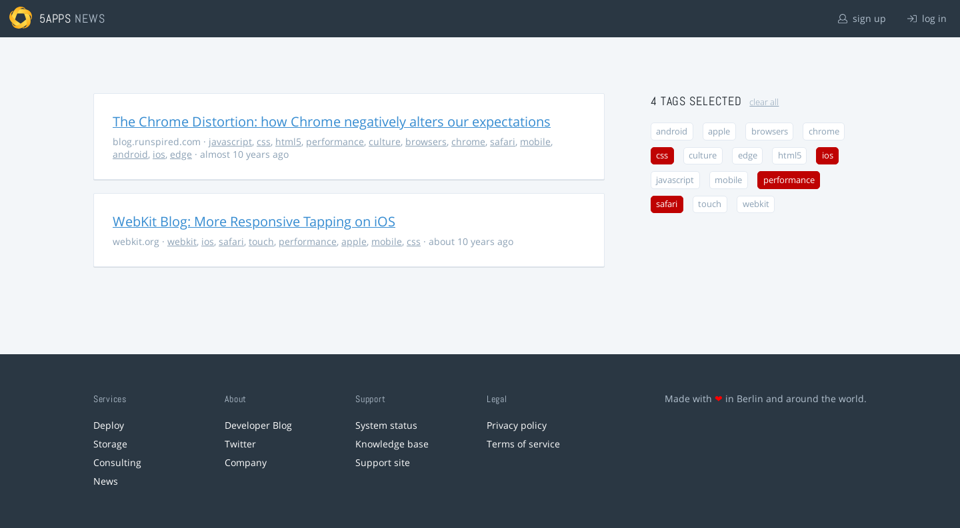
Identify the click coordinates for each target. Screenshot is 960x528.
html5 (288, 141)
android (130, 154)
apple (354, 241)
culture (385, 141)
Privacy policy (517, 425)
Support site (382, 462)
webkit (182, 241)
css (264, 141)
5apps (55, 18)
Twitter (240, 443)
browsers (426, 141)
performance (335, 141)
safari (502, 141)
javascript (230, 141)
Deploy (108, 425)
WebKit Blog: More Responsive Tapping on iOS (254, 221)
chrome (468, 141)
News (105, 481)
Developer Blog (258, 425)
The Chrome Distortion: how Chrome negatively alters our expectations (332, 122)
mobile (535, 141)
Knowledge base (392, 443)
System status (386, 425)
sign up (862, 18)
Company (246, 462)
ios (159, 154)
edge (181, 154)
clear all (764, 102)
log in (927, 18)
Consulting (117, 462)
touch (261, 241)
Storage (110, 443)
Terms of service (523, 443)
